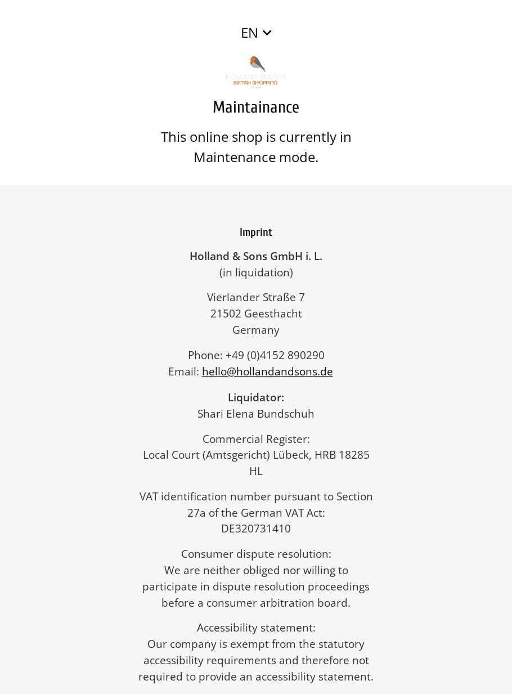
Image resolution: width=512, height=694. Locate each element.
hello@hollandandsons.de (273, 371)
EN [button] (249, 32)
